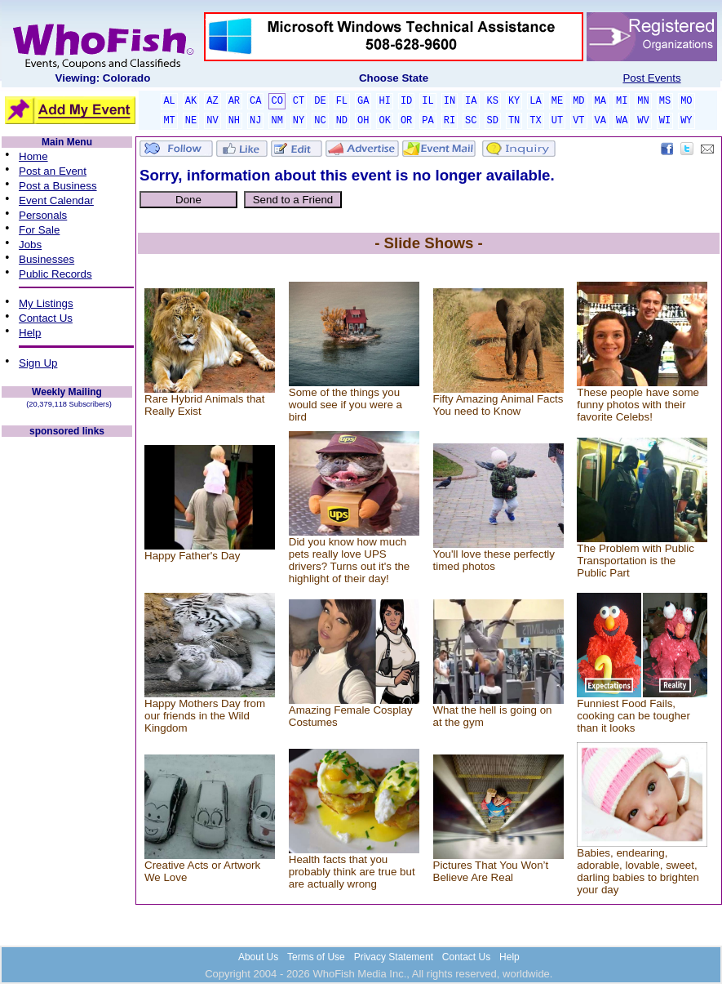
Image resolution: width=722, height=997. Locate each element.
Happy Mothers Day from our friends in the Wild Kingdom (204, 715)
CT (298, 101)
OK (384, 121)
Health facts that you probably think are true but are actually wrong (352, 871)
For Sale (39, 230)
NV (212, 121)
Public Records (55, 274)
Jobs (30, 244)
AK (191, 101)
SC (470, 121)
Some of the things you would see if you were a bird (345, 404)
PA (427, 121)
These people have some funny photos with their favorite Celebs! (638, 404)
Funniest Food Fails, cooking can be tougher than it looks (633, 715)
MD (578, 101)
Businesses (46, 259)
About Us (258, 957)
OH (363, 121)
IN (449, 101)
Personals (43, 215)
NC (320, 121)
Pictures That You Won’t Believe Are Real (491, 871)
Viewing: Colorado (103, 78)
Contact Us (46, 318)
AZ (212, 101)
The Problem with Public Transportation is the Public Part (635, 560)
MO (686, 101)
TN (514, 121)
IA (470, 101)
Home (33, 156)
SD (492, 121)
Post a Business (58, 186)
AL (169, 101)
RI (449, 121)
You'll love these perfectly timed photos (494, 560)
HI (384, 101)
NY (298, 121)
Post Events (651, 78)
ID (406, 101)
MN (643, 101)
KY (514, 101)
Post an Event (52, 171)
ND (342, 121)
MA (600, 101)
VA (600, 121)
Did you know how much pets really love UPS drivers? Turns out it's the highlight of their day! (349, 560)
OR (406, 121)
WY (686, 121)
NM (276, 121)
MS (665, 101)
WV (643, 121)
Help (30, 333)
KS (492, 101)
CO (276, 101)
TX (535, 121)
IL (427, 101)
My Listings (46, 303)
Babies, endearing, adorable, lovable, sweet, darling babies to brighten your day (638, 871)
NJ (255, 121)
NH (234, 121)
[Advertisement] (67, 684)
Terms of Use (316, 957)
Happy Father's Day (192, 556)
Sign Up (38, 363)
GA (363, 101)
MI (621, 101)
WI (665, 121)
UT (557, 121)
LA (535, 101)
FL (342, 101)
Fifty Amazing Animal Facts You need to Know (498, 405)
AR (234, 101)
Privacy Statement (393, 957)
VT (578, 121)
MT (169, 121)
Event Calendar (56, 200)
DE (320, 101)
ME (557, 101)
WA (621, 121)
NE (191, 121)
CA (255, 101)
